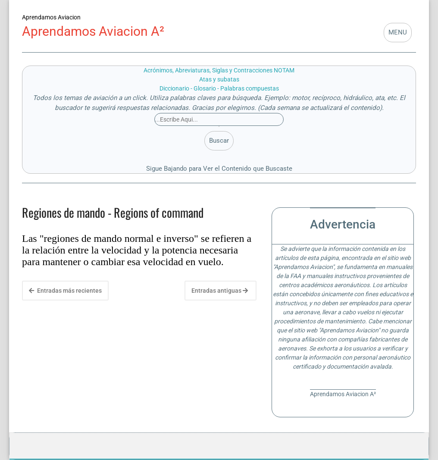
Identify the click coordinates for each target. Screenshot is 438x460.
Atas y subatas (219, 79)
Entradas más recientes (65, 290)
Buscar (219, 140)
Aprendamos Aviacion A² (93, 31)
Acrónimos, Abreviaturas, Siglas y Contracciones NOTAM (219, 70)
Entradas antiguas (219, 290)
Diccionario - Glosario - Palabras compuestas (219, 88)
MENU (397, 32)
